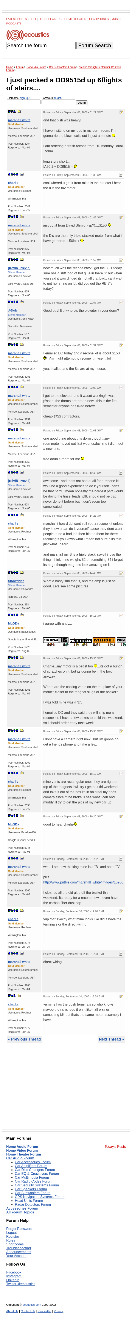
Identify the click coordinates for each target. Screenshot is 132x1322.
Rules (10, 1240)
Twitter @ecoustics (20, 1284)
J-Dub (12, 310)
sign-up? (25, 98)
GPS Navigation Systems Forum (39, 1197)
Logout (11, 1232)
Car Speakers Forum (31, 1189)
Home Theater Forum (23, 1154)
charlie (13, 183)
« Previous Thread (24, 1039)
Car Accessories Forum (33, 1162)
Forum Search (94, 45)
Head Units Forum (29, 1201)
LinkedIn (12, 1280)
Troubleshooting (18, 1248)
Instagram (14, 1276)
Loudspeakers (50, 19)
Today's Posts (115, 1146)
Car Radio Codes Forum (33, 1181)
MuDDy (13, 623)
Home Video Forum (22, 1150)
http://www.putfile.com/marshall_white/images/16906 (83, 882)
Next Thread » (111, 1039)
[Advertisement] (66, 1089)
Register (12, 1236)
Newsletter (44, 1311)
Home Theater (75, 19)
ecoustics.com (32, 1304)
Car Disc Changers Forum (35, 1170)
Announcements (18, 1252)
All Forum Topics (20, 1212)
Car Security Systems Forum (37, 1185)
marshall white (19, 120)
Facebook (13, 1272)
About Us (12, 1311)
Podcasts (14, 23)
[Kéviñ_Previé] (19, 268)
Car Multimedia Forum (32, 1177)
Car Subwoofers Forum (32, 1193)
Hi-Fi (33, 19)
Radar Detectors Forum (33, 1204)
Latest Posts (16, 19)
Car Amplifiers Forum (31, 1166)
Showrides (16, 581)
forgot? (58, 98)
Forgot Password (19, 1229)
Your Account (16, 1256)
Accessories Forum (22, 1208)
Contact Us (28, 1311)
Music (116, 19)
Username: (23, 100)
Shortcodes (15, 1244)
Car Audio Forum (20, 1158)
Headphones (99, 19)
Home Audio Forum (22, 1146)
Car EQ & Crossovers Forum (37, 1173)
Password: (58, 100)
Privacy (59, 1311)
